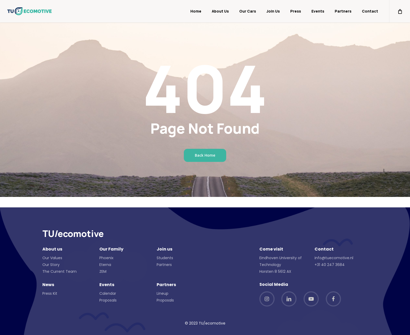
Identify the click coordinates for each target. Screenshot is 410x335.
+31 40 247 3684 (330, 264)
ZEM (102, 271)
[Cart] (399, 11)
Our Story (51, 264)
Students (165, 257)
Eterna (105, 264)
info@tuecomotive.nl (334, 257)
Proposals (108, 300)
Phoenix (106, 257)
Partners (164, 264)
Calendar (107, 293)
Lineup (162, 293)
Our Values (52, 257)
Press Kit (49, 293)
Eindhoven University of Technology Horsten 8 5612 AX (280, 264)
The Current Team (59, 271)
